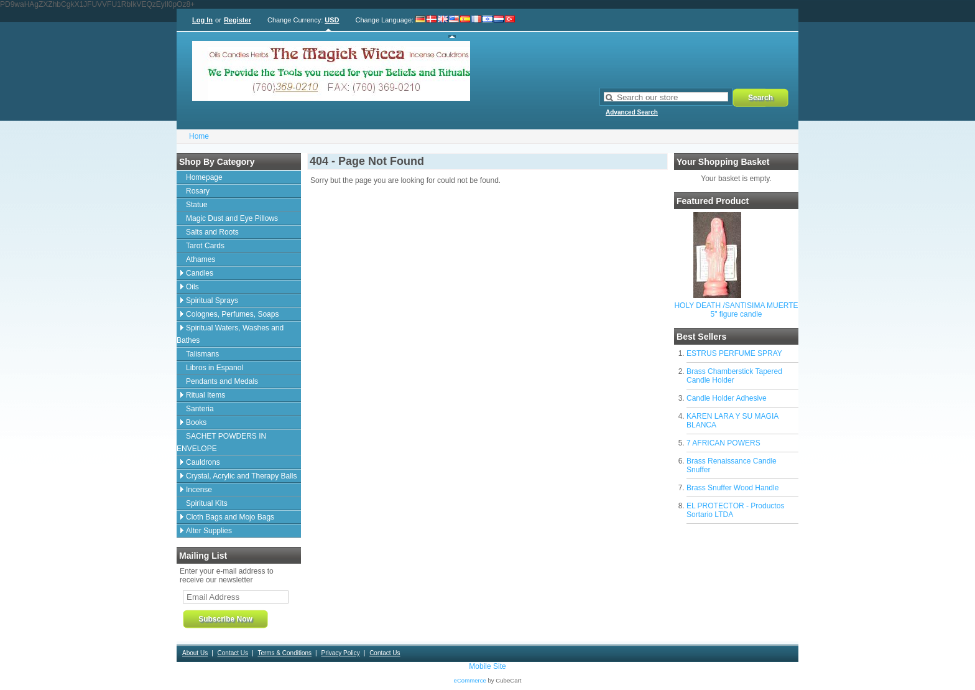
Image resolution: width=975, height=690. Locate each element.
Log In (202, 20)
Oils (192, 286)
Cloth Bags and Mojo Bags (230, 517)
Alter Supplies (209, 530)
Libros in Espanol (214, 367)
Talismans (202, 354)
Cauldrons (203, 462)
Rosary (198, 191)
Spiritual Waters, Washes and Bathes (230, 334)
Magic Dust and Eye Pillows (232, 218)
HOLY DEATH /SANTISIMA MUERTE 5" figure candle (736, 310)
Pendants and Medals (222, 381)
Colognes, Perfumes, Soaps (232, 314)
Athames (200, 259)
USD (332, 20)
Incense (199, 489)
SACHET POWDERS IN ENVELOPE (221, 442)
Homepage (204, 177)
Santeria (200, 408)
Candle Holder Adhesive (726, 398)
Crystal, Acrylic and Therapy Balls (241, 476)
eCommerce (470, 680)
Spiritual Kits (207, 503)
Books (196, 422)
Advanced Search (632, 112)
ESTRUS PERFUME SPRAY (734, 353)
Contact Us (233, 653)
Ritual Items (205, 395)
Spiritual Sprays (212, 300)
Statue (197, 204)
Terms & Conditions (284, 653)
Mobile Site (487, 666)
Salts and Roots (212, 232)
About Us (195, 653)
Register (237, 20)
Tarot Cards (205, 245)
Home (199, 136)
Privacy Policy (340, 653)
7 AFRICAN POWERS (723, 443)
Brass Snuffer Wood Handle (732, 487)
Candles (199, 273)
